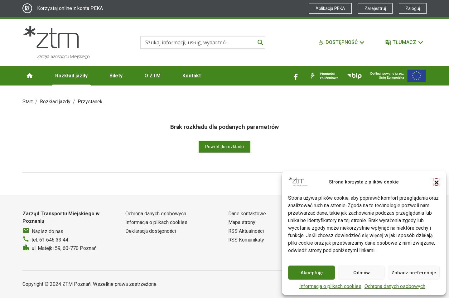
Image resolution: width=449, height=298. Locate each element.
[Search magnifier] (260, 42)
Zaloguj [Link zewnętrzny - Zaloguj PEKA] (412, 8)
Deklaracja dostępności (150, 231)
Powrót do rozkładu (224, 146)
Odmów (361, 273)
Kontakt (191, 76)
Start (27, 102)
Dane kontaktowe (247, 214)
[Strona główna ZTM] (55, 42)
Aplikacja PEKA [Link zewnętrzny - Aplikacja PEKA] (330, 8)
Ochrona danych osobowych (395, 286)
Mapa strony (241, 222)
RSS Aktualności (246, 231)
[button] (436, 182)
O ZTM (152, 76)
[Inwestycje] (398, 76)
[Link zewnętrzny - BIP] (354, 76)
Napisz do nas (47, 231)
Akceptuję (312, 273)
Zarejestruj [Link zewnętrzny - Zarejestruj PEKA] (375, 8)
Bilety (116, 76)
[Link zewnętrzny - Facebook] (296, 76)
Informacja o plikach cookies (330, 286)
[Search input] (199, 42)
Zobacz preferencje (413, 273)
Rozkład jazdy (71, 76)
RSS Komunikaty (246, 240)
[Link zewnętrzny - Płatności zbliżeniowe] (324, 76)
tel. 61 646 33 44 (49, 240)
